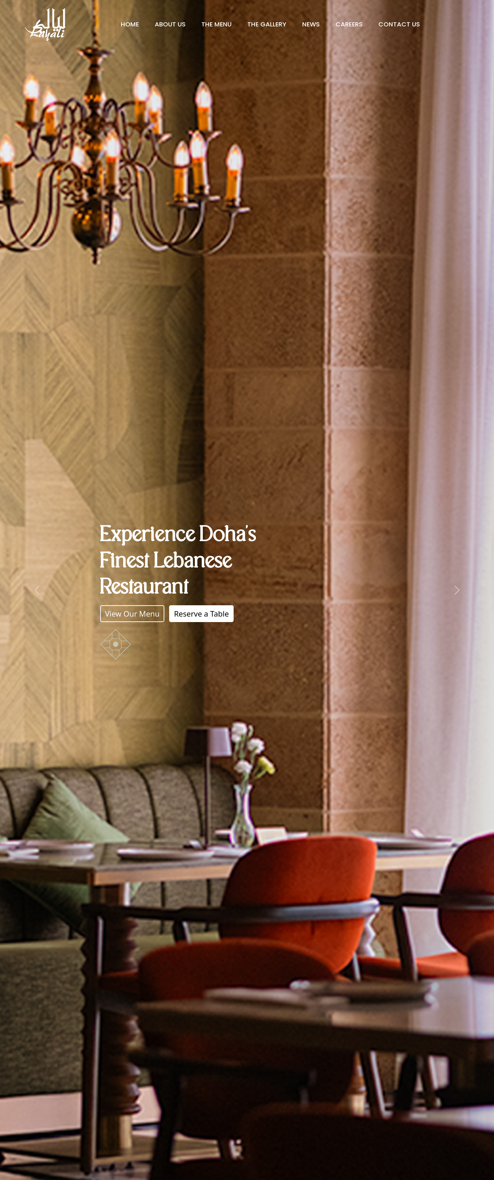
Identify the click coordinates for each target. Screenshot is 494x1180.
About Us (170, 24)
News (311, 24)
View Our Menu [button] (132, 613)
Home (130, 24)
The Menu (216, 24)
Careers (349, 24)
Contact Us (399, 24)
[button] (37, 590)
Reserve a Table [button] (201, 613)
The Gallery (266, 24)
